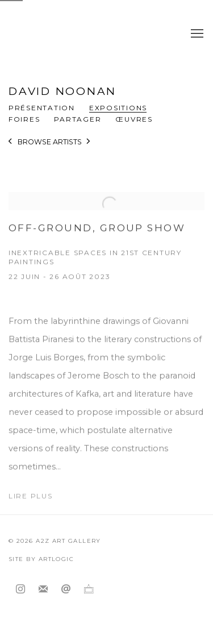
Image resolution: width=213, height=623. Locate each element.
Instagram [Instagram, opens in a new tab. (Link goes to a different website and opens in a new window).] (20, 589)
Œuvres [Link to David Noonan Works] (133, 119)
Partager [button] (77, 119)
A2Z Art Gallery (92, 34)
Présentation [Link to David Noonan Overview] (42, 107)
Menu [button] (195, 34)
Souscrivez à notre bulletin (43, 589)
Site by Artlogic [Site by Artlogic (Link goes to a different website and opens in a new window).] (41, 559)
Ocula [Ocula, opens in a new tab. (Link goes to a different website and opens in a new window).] (89, 589)
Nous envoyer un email (66, 589)
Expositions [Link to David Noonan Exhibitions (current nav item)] (118, 107)
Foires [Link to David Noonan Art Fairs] (24, 119)
